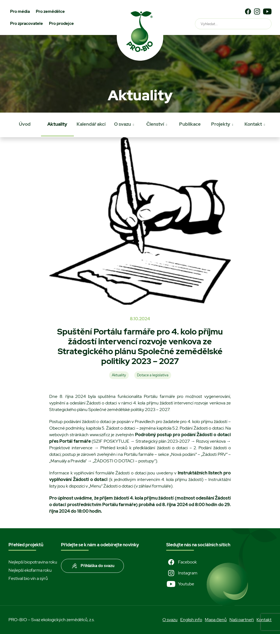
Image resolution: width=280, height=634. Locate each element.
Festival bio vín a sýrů (28, 578)
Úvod (25, 124)
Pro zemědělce (50, 11)
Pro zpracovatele (26, 23)
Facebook (181, 562)
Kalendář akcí (91, 124)
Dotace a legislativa (152, 375)
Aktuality (57, 124)
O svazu (122, 124)
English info (191, 620)
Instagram (181, 573)
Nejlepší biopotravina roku (32, 562)
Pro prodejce (61, 23)
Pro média (20, 11)
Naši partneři (241, 620)
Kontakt (253, 124)
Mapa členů (216, 620)
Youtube (180, 584)
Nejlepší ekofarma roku (30, 570)
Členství (155, 124)
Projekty (220, 124)
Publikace (190, 124)
